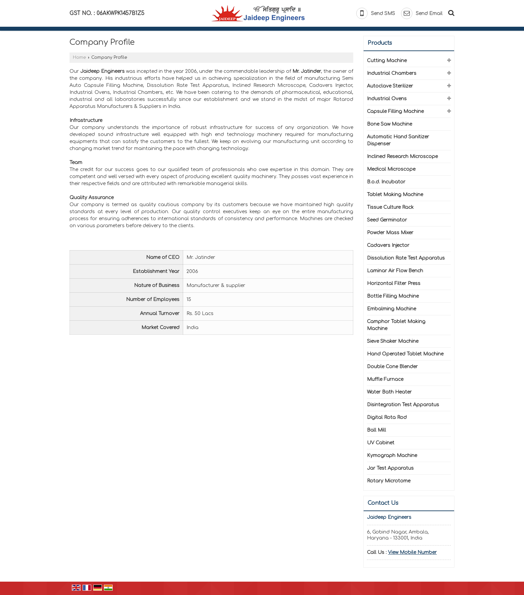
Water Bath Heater (389, 392)
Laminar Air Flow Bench (395, 270)
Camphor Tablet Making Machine (396, 325)
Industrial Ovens (387, 98)
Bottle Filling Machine (393, 296)
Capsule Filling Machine (395, 111)
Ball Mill (376, 430)
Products (380, 43)
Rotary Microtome (388, 480)
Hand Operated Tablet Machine (405, 353)
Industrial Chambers (391, 73)
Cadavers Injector (388, 245)
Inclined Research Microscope (402, 156)
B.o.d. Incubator (386, 181)
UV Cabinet (380, 442)
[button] (412, 552)
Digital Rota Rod (387, 417)
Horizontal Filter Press (393, 283)
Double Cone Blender (392, 366)
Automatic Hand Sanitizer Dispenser (398, 140)
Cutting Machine (387, 60)
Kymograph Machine (392, 455)
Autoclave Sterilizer (390, 86)
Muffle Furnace (385, 379)
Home (79, 57)
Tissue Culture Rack (390, 207)
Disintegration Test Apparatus (403, 404)
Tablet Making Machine (395, 194)
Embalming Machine (391, 308)
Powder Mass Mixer (390, 232)
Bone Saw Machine (389, 124)
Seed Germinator (387, 219)
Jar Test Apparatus (390, 468)
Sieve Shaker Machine (392, 341)
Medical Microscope (391, 169)
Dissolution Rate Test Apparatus (406, 258)
